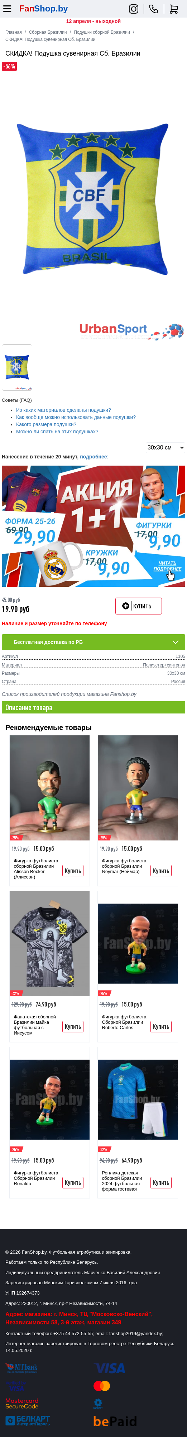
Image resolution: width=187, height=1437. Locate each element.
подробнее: (94, 457)
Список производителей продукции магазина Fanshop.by (69, 694)
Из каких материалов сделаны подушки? (63, 410)
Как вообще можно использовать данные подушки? (76, 417)
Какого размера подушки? (46, 424)
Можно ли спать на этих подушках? (57, 431)
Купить (73, 870)
